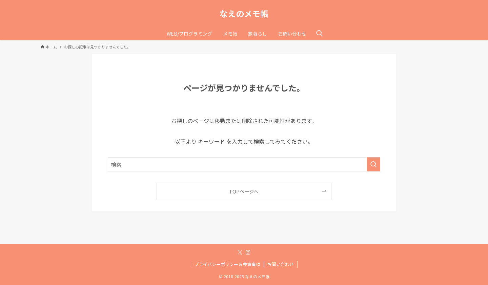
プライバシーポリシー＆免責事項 (227, 264)
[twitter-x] (240, 252)
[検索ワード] (244, 164)
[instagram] (248, 252)
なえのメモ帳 (244, 13)
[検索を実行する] (373, 164)
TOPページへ (244, 191)
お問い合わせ (280, 264)
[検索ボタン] (319, 33)
